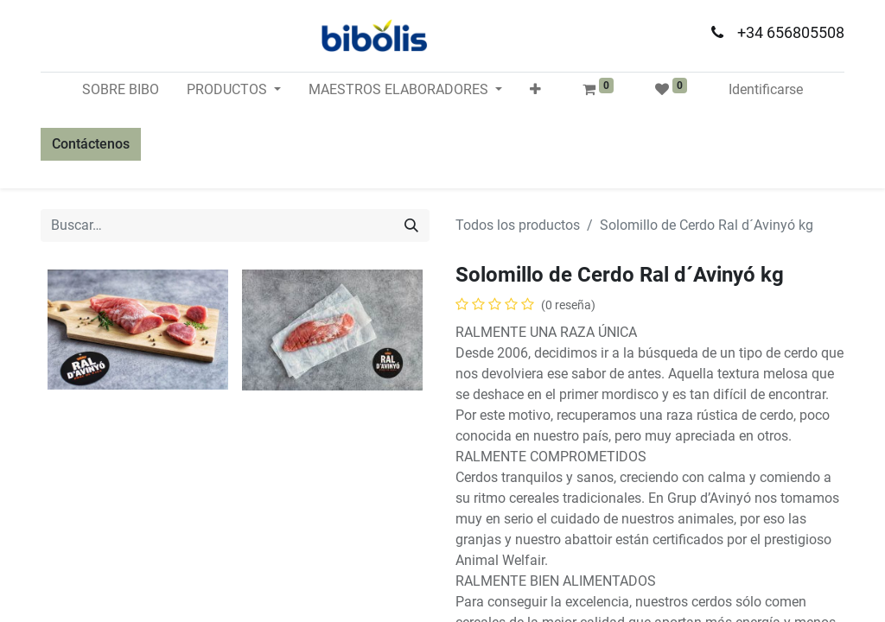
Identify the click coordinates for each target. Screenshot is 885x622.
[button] (535, 90)
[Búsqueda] (411, 225)
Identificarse (766, 89)
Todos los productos (517, 225)
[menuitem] (120, 90)
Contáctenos (91, 144)
